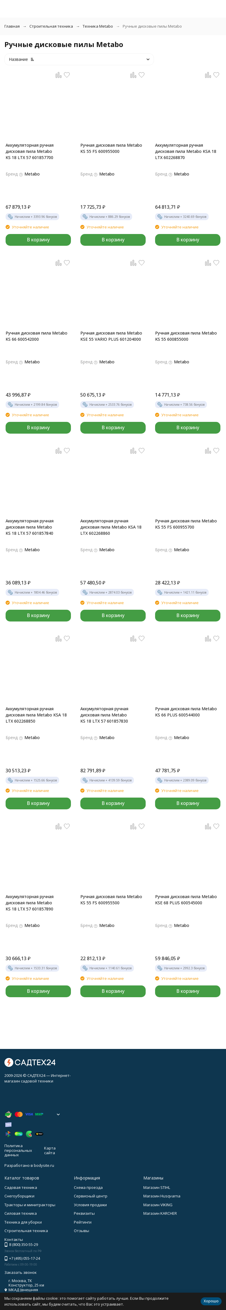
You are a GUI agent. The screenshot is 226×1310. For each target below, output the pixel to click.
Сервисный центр (90, 1196)
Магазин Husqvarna (161, 1196)
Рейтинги (83, 1222)
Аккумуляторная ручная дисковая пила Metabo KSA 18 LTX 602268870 (185, 151)
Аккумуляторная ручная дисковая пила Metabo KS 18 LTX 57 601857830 (104, 715)
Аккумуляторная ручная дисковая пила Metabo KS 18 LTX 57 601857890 (30, 903)
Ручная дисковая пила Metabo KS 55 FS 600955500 (111, 899)
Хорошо (211, 1301)
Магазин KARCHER (160, 1213)
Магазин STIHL (156, 1187)
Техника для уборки (23, 1222)
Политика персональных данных (18, 1150)
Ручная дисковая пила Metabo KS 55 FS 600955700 (186, 524)
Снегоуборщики (19, 1196)
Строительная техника (51, 26)
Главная (12, 26)
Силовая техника (20, 1213)
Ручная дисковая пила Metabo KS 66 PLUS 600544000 (186, 712)
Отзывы (81, 1230)
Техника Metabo (98, 26)
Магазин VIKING (157, 1204)
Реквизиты (84, 1213)
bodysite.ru (44, 1165)
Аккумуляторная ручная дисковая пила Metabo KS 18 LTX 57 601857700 (30, 151)
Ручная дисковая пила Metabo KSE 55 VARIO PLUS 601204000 (111, 336)
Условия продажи (90, 1204)
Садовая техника (20, 1187)
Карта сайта (50, 1150)
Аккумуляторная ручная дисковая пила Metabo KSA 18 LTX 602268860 (111, 527)
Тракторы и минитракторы (29, 1204)
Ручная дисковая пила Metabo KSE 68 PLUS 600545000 (186, 899)
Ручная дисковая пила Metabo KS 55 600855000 (186, 336)
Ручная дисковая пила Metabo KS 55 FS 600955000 (111, 148)
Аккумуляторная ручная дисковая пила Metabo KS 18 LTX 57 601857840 (30, 527)
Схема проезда (88, 1187)
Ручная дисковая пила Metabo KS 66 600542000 (36, 336)
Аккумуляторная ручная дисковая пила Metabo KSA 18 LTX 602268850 (36, 715)
